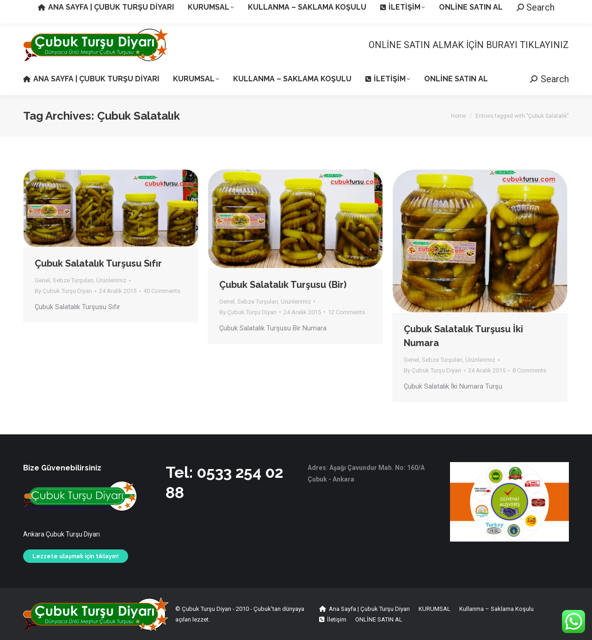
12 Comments (346, 312)
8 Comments (529, 370)
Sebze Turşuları (73, 280)
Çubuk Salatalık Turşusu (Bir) (282, 284)
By (63, 290)
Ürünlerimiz (111, 280)
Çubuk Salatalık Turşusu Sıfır (98, 263)
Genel (42, 280)
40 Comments (161, 290)
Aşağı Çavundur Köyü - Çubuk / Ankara (142, 8)
